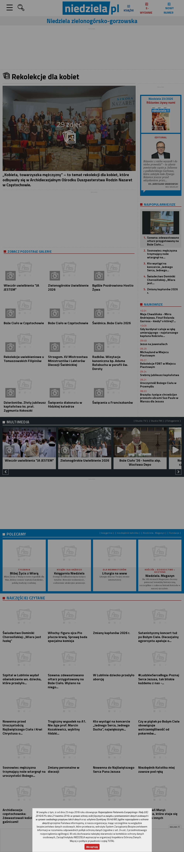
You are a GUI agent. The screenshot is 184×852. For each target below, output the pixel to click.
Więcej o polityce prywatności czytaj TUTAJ (92, 841)
